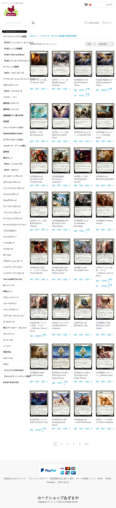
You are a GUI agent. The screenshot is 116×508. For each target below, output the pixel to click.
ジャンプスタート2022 (13, 127)
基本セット (8, 158)
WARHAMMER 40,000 (12, 133)
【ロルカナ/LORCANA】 (13, 370)
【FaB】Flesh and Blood (13, 55)
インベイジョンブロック (14, 188)
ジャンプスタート (11, 309)
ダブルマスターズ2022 (13, 140)
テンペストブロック (12, 206)
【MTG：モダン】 (11, 170)
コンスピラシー (10, 237)
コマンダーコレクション (14, 316)
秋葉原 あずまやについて (15, 478)
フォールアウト (10, 303)
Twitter (108, 478)
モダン (6, 364)
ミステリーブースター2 (13, 273)
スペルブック (9, 322)
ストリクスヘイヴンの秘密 (15, 36)
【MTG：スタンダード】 (14, 73)
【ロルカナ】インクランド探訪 (15, 376)
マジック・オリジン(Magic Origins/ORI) (59, 36)
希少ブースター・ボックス (15, 328)
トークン (7, 346)
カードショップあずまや (58, 498)
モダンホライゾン (11, 85)
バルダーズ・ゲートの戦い (15, 146)
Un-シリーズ (8, 285)
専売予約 (7, 352)
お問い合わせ (63, 482)
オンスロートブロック (13, 176)
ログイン (107, 23)
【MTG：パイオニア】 (13, 164)
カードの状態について (85, 478)
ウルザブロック (10, 200)
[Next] (87, 444)
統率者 (6, 152)
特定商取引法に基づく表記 (62, 478)
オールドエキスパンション (15, 224)
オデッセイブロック (12, 182)
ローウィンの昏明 (11, 67)
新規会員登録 (91, 23)
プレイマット (9, 334)
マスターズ (8, 249)
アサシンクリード (11, 297)
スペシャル (8, 340)
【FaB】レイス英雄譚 (12, 48)
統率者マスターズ (11, 103)
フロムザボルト (10, 231)
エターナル (8, 358)
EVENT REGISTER (11, 382)
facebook (51, 482)
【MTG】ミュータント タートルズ (15, 42)
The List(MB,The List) (12, 279)
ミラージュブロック (12, 212)
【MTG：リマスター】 (13, 91)
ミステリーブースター (13, 267)
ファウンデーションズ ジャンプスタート (15, 79)
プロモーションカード (13, 261)
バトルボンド (9, 243)
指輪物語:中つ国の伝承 (13, 115)
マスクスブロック (11, 194)
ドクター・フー (10, 97)
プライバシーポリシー (38, 478)
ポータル (7, 255)
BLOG (100, 478)
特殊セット (8, 291)
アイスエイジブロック (13, 218)
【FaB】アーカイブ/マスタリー (15, 61)
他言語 (6, 121)
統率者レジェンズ (11, 109)
